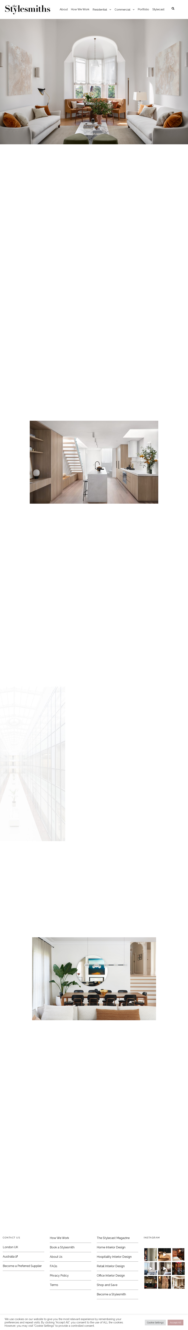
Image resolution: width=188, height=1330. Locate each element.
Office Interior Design (111, 1275)
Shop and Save (107, 1285)
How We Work (80, 9)
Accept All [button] (175, 1322)
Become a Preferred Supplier (22, 1266)
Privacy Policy (59, 1275)
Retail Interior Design (111, 1266)
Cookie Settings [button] (155, 1322)
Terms (54, 1285)
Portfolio (143, 9)
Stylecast (158, 9)
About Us (56, 1256)
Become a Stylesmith (111, 1294)
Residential (100, 9)
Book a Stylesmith (62, 1247)
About (64, 9)
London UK (10, 1247)
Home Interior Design (111, 1247)
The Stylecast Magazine (113, 1238)
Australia (10, 1256)
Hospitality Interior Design (114, 1256)
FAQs (53, 1266)
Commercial (122, 9)
